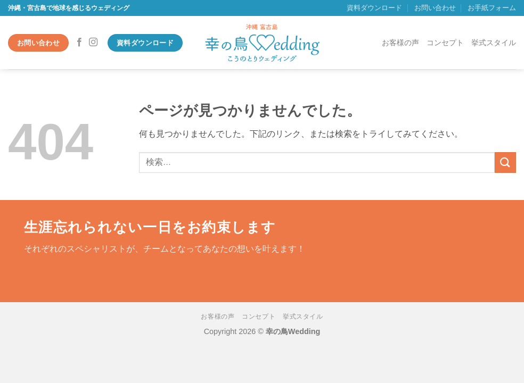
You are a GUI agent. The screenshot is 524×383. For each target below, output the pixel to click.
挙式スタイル (493, 42)
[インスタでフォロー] (93, 42)
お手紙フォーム (492, 8)
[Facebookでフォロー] (79, 42)
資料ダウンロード (374, 8)
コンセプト (445, 42)
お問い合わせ (435, 8)
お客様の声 (400, 42)
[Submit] (505, 162)
